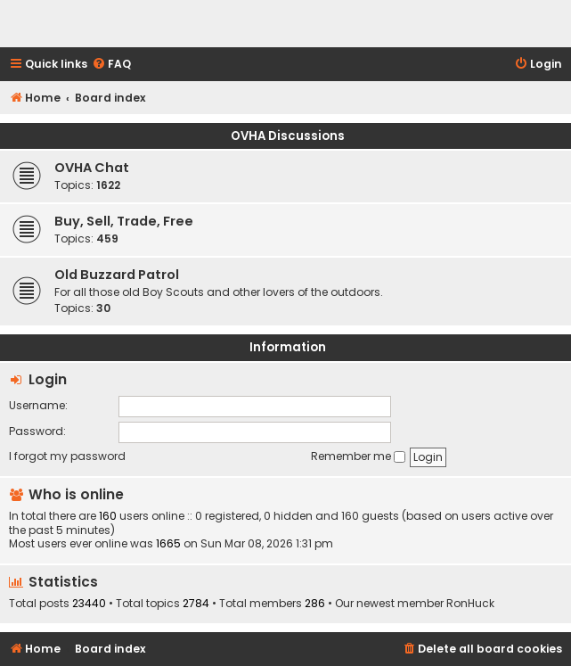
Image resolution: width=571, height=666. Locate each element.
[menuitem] (111, 65)
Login (48, 379)
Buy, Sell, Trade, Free (123, 221)
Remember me (358, 456)
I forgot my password (67, 456)
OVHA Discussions (288, 135)
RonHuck (470, 603)
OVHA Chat (91, 168)
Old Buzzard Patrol (116, 275)
